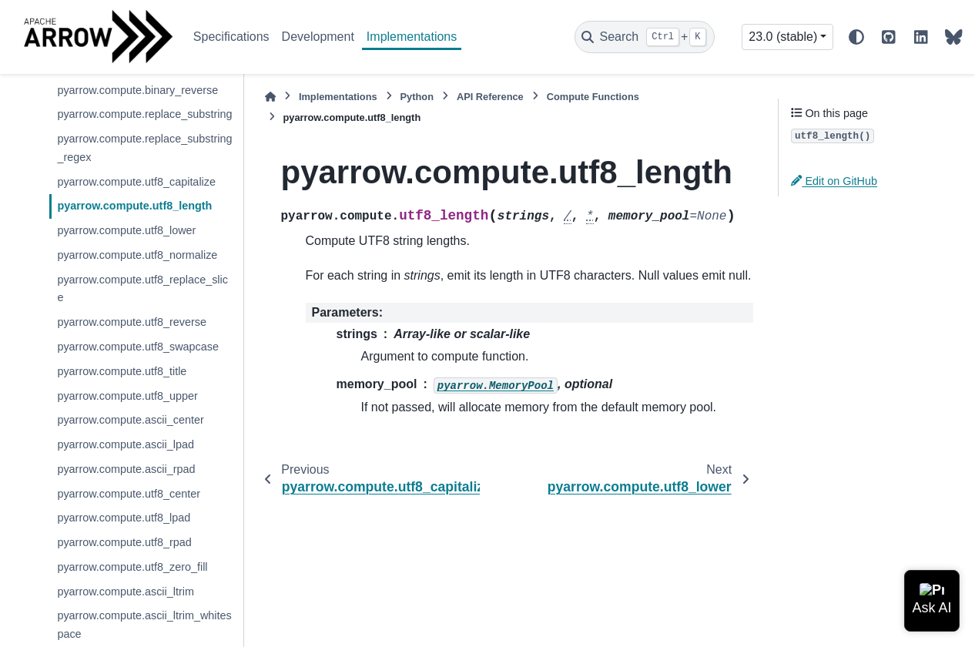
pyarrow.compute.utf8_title (121, 371)
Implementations (412, 36)
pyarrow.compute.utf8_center (128, 494)
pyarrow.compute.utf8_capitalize (136, 182)
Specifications (231, 36)
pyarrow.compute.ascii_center (130, 420)
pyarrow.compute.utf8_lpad (123, 517)
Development (318, 36)
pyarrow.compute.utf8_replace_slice (142, 288)
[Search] (645, 37)
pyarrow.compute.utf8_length (134, 205)
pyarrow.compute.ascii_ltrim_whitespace (144, 624)
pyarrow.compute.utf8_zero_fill (132, 567)
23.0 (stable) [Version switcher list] (783, 36)
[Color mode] (856, 37)
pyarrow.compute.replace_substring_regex (144, 147)
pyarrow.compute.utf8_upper (127, 396)
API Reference (490, 96)
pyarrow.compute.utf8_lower (126, 230)
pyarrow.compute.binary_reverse (137, 90)
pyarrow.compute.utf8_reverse (131, 322)
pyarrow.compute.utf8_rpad (124, 542)
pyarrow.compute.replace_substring (144, 114)
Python (417, 96)
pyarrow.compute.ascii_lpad (125, 444)
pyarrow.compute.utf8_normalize (137, 255)
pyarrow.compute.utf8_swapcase (138, 346)
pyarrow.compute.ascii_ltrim (125, 591)
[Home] (270, 97)
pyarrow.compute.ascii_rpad (126, 469)
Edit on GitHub (834, 181)
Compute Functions (593, 96)
